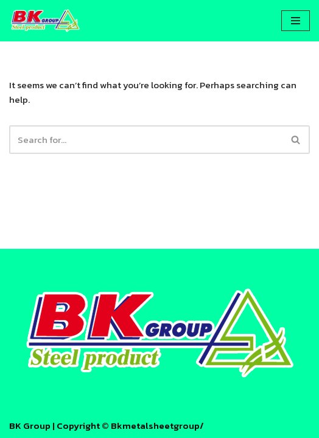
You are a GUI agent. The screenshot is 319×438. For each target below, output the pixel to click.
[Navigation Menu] (295, 20)
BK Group (30, 426)
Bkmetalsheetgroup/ (157, 426)
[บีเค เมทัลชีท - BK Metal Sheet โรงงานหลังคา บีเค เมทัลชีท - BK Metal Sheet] (45, 21)
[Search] (145, 139)
